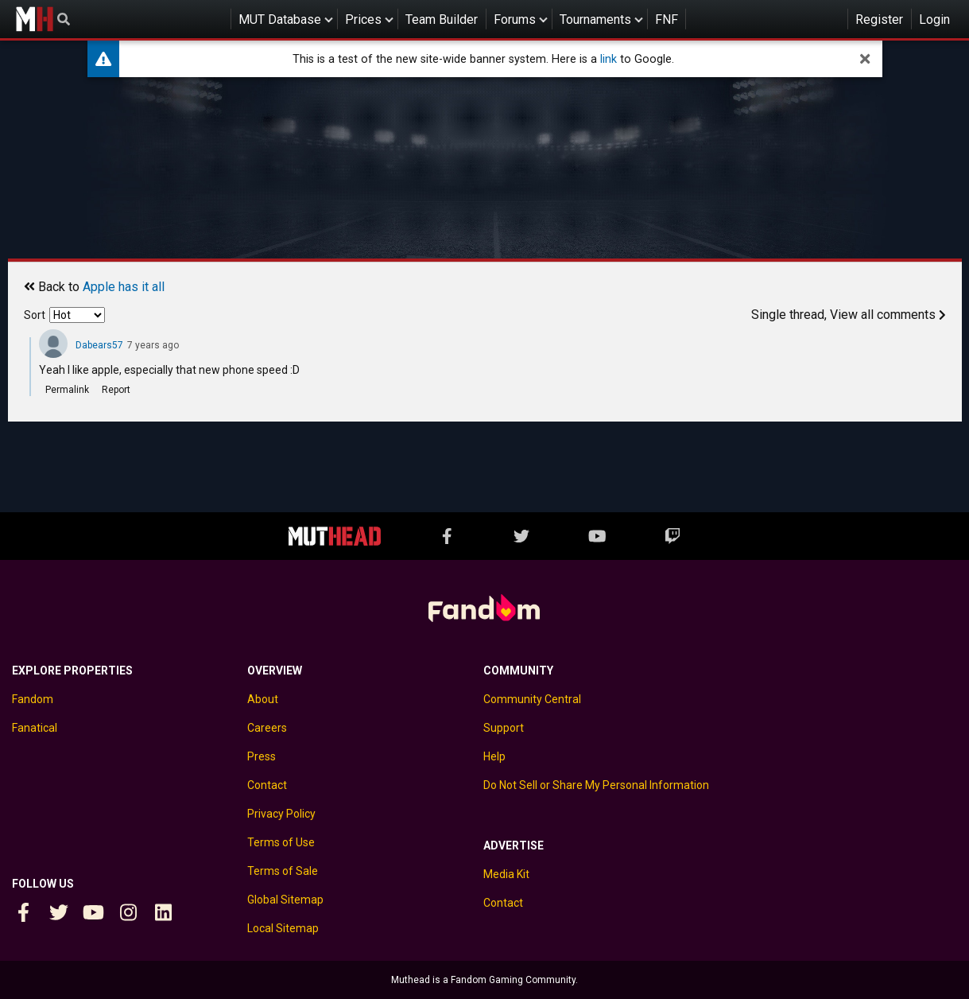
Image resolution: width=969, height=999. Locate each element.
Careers (267, 727)
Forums (515, 19)
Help (494, 756)
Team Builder (441, 19)
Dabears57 (99, 345)
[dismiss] (865, 59)
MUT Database (279, 19)
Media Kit (506, 874)
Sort (34, 315)
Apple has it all (124, 286)
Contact (267, 785)
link (608, 59)
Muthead (34, 19)
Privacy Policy (281, 813)
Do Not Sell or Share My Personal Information (596, 785)
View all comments (888, 314)
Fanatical (34, 727)
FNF (666, 19)
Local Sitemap (283, 928)
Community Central (532, 699)
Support (503, 727)
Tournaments (595, 19)
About (262, 699)
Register (879, 19)
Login (934, 19)
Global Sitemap (285, 899)
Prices (363, 19)
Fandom (32, 699)
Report (116, 389)
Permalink (67, 389)
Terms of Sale (282, 871)
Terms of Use (281, 842)
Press (261, 756)
